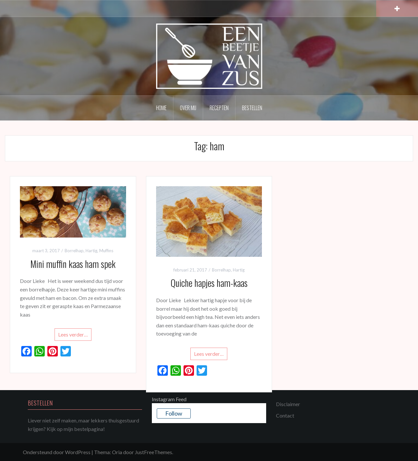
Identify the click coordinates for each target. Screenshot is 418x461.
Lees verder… (73, 334)
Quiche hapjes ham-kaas (209, 282)
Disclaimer (288, 404)
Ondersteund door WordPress (56, 452)
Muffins (106, 250)
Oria (117, 452)
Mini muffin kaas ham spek (73, 264)
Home (161, 108)
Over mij (188, 108)
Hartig (91, 250)
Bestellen (252, 108)
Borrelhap (74, 250)
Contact (285, 415)
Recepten (219, 108)
